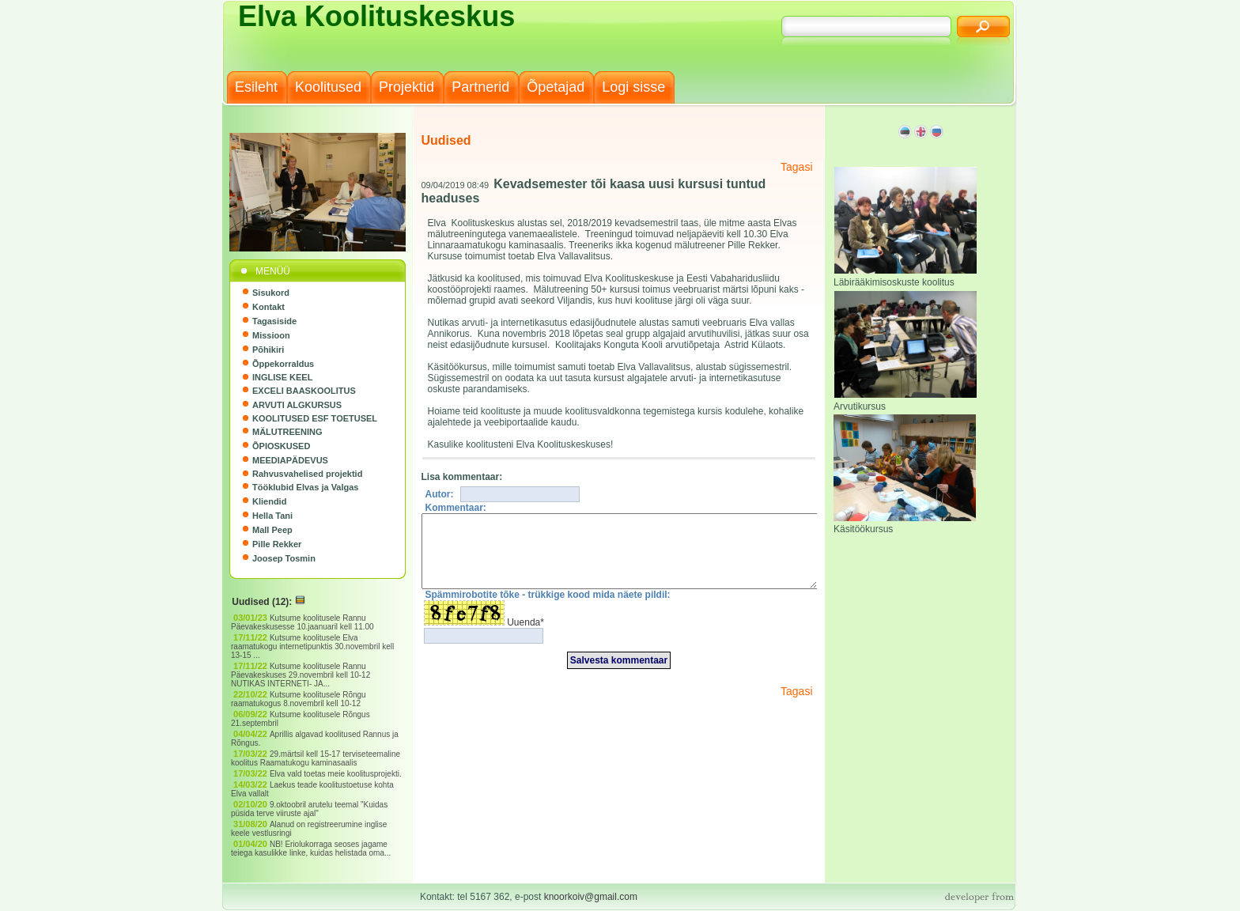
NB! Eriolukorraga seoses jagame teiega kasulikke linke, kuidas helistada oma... (312, 848)
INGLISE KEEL (282, 377)
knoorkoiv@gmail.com (590, 896)
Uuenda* (525, 636)
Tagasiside (274, 321)
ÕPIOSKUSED (281, 446)
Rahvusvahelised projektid (307, 473)
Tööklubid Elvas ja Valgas (305, 487)
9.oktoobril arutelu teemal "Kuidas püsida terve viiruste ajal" (309, 809)
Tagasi (796, 167)
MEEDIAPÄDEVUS (290, 460)
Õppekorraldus (283, 364)
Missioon (271, 335)
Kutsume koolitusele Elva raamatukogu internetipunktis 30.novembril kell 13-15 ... (312, 646)
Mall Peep (272, 530)
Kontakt (268, 307)
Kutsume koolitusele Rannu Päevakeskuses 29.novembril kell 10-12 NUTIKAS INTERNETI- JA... (300, 675)
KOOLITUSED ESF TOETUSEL (314, 418)
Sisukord (270, 292)
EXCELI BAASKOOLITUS (304, 390)
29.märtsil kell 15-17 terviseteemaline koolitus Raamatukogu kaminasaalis (315, 758)
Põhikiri (268, 349)
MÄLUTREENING (287, 432)
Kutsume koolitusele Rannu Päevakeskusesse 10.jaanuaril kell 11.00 (303, 622)
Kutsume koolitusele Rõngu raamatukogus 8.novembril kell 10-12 (298, 699)
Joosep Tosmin (284, 558)
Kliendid (269, 501)
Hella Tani (272, 515)
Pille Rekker (276, 544)
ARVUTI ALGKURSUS (297, 405)
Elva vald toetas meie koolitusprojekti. (337, 773)
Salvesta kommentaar (618, 674)
